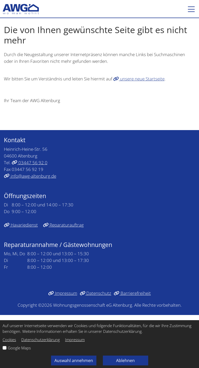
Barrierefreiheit (132, 293)
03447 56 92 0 (29, 162)
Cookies (9, 339)
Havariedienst (21, 225)
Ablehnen (125, 360)
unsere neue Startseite (139, 79)
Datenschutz (95, 293)
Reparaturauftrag (63, 225)
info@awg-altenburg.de (30, 176)
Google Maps (19, 347)
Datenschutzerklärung (40, 339)
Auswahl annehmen (73, 360)
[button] (188, 9)
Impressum (62, 293)
